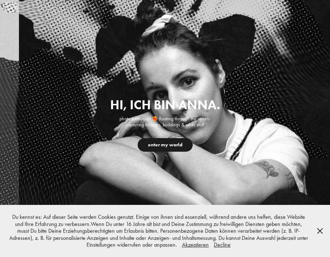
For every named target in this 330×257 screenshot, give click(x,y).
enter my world (165, 145)
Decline (222, 244)
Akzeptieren (195, 244)
